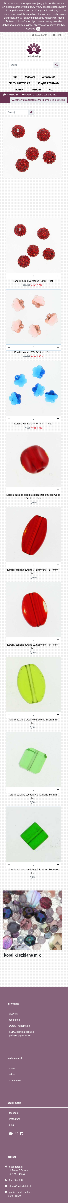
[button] (58, 35)
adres (12, 1074)
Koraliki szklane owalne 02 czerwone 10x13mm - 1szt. (33, 646)
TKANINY (20, 89)
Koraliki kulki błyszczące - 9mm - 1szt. (33, 281)
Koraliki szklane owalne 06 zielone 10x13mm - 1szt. (33, 721)
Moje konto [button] (40, 35)
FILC (51, 89)
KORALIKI (27, 94)
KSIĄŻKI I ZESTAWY (48, 83)
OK (38, 29)
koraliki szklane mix (46, 94)
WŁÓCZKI (30, 76)
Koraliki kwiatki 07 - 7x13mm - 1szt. (33, 352)
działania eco (16, 1080)
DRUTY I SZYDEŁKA (19, 83)
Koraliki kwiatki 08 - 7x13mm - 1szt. (33, 423)
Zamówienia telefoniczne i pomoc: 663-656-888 (38, 99)
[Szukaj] (31, 65)
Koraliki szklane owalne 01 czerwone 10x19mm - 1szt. (33, 571)
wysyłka (13, 1013)
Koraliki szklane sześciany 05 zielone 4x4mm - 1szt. (33, 871)
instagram (14, 1119)
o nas (12, 1068)
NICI (15, 76)
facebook (14, 1112)
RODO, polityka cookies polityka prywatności (21, 1033)
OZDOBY (36, 89)
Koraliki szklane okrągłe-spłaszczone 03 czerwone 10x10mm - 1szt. (33, 496)
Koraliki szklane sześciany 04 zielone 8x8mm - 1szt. (33, 796)
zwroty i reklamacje (19, 1025)
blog (11, 1125)
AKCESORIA (48, 76)
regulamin (14, 1019)
